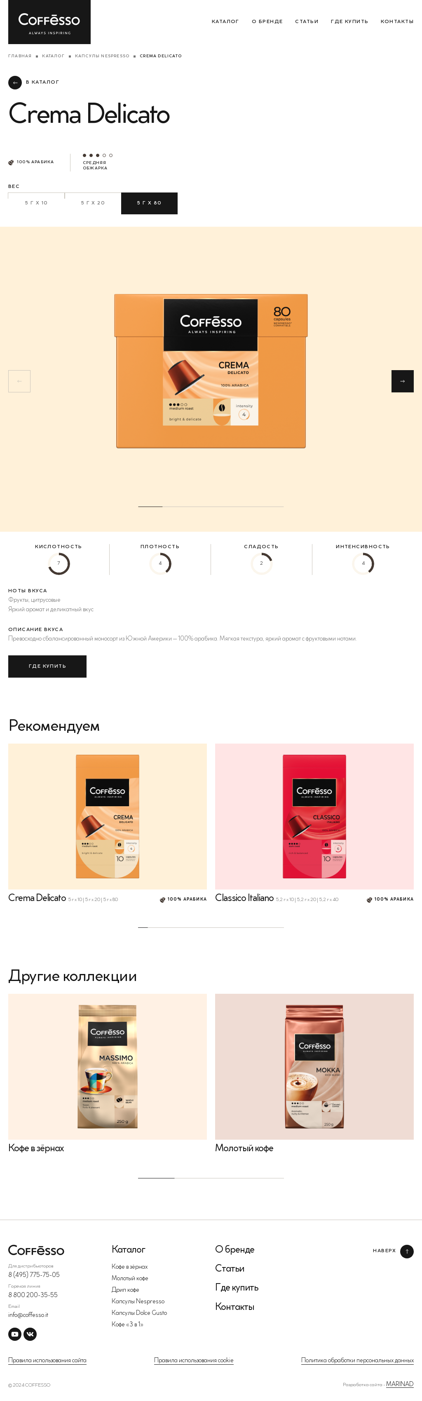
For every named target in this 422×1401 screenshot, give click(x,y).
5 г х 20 (93, 203)
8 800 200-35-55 (33, 1296)
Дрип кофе (125, 1290)
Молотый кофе (130, 1279)
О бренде (267, 21)
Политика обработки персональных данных (357, 1361)
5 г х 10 (36, 203)
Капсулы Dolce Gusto (139, 1313)
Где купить (349, 21)
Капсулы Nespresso (102, 56)
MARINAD (400, 1385)
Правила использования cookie (194, 1361)
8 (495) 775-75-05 (34, 1275)
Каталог (225, 21)
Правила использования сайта (47, 1361)
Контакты (397, 21)
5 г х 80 (149, 203)
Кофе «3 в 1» (127, 1325)
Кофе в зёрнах (130, 1267)
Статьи (307, 21)
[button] (403, 381)
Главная (20, 56)
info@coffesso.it (28, 1315)
